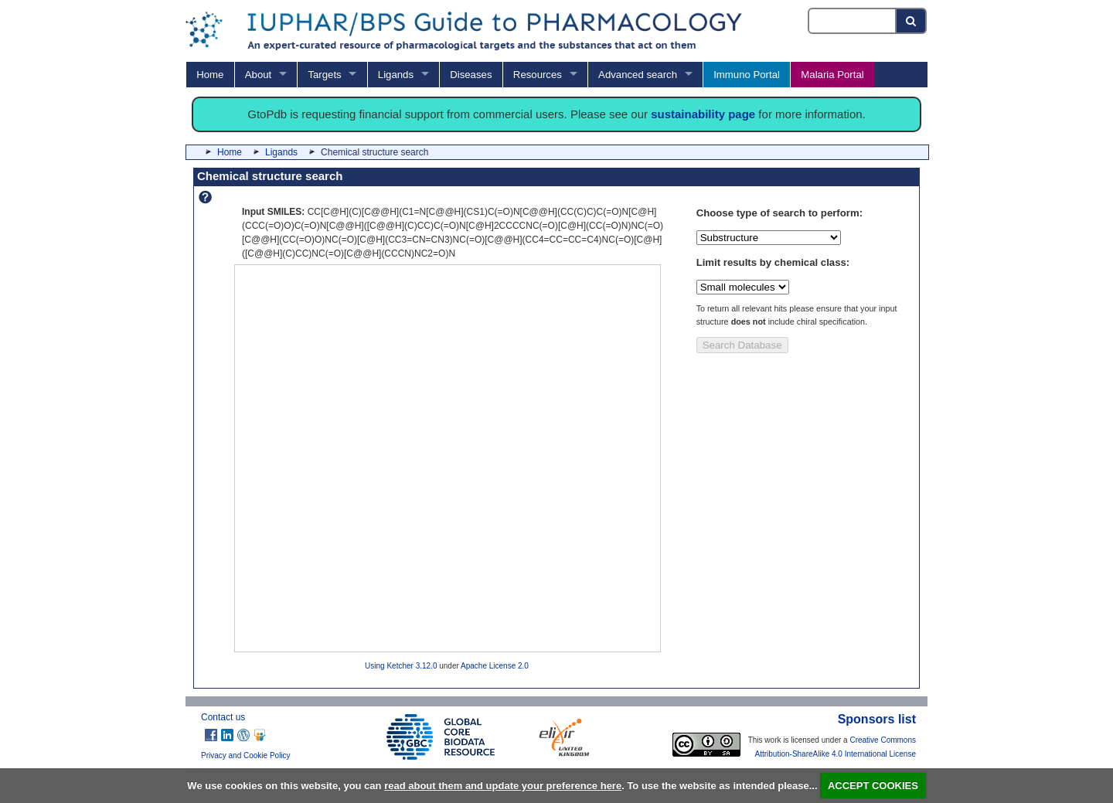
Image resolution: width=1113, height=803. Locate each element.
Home (209, 74)
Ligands (396, 74)
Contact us (223, 717)
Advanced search (637, 74)
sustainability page (703, 114)
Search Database (742, 345)
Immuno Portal (746, 74)
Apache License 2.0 (495, 666)
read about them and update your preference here (502, 785)
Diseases (471, 74)
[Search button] (912, 21)
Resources (537, 74)
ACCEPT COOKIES (873, 785)
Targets (324, 74)
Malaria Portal (832, 74)
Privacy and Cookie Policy (246, 755)
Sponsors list (877, 719)
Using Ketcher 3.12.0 (401, 666)
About (258, 74)
